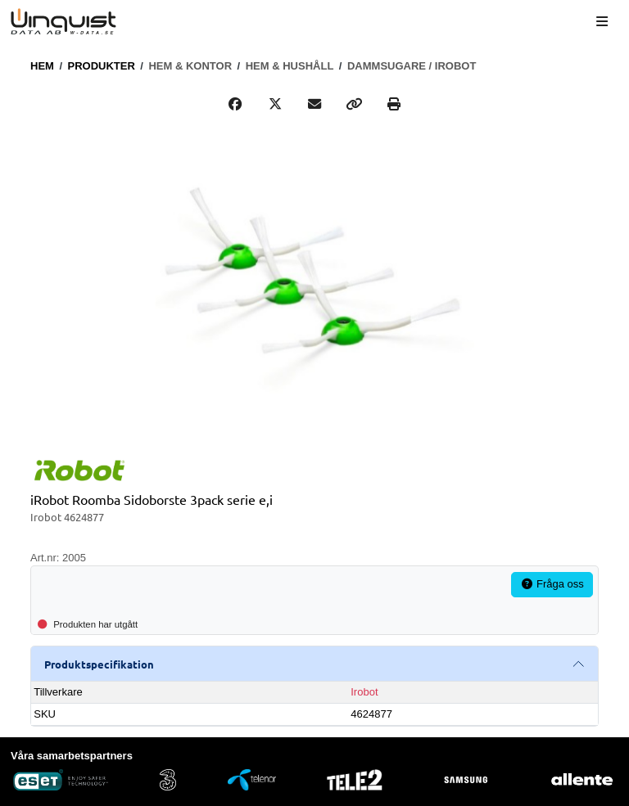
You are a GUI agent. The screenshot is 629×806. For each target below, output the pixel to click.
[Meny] (602, 21)
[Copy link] (354, 104)
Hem (42, 66)
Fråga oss (552, 584)
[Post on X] (275, 104)
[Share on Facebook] (235, 104)
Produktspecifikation (99, 664)
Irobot (364, 692)
